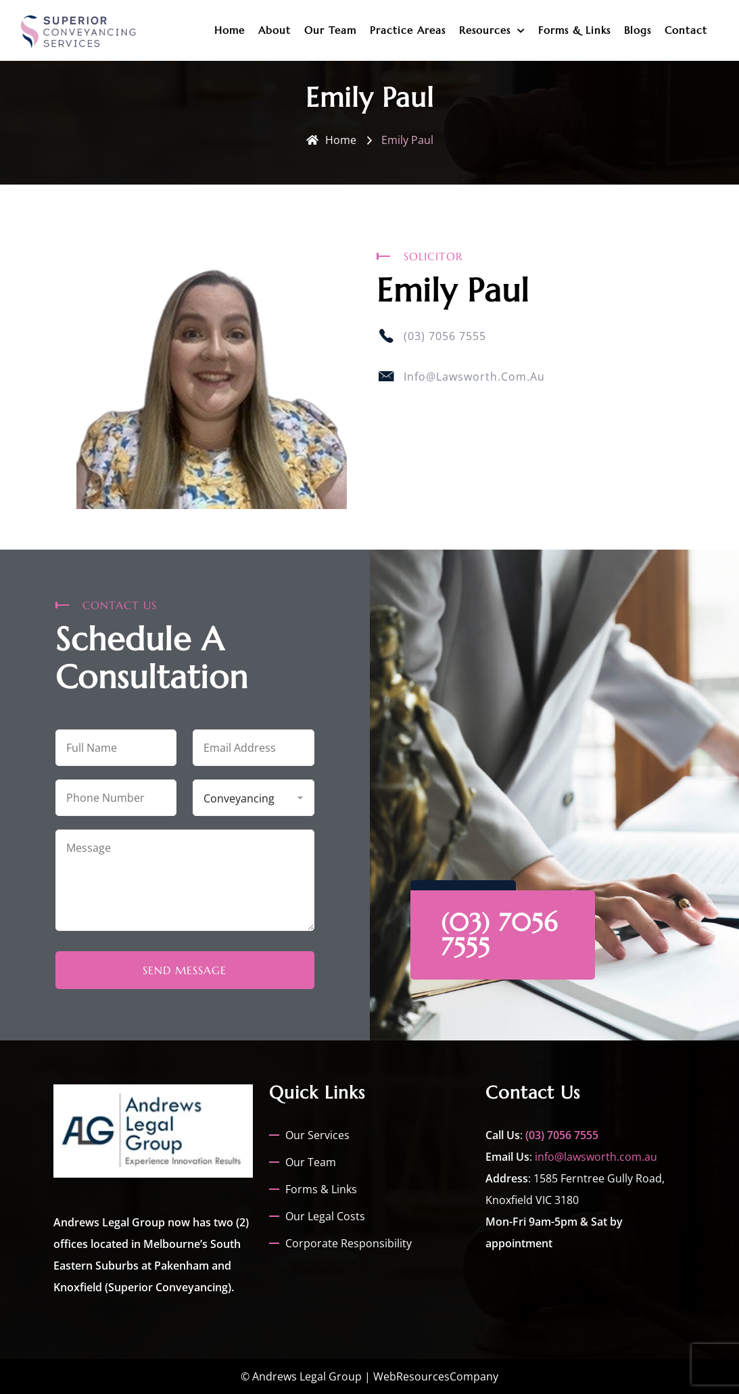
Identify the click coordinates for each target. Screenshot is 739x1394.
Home (229, 30)
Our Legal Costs (325, 1216)
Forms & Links (574, 30)
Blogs (637, 30)
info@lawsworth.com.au (596, 1156)
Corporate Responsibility (348, 1243)
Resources (484, 30)
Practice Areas (408, 30)
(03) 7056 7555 (499, 934)
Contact (686, 30)
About (274, 30)
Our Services (317, 1135)
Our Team (330, 30)
